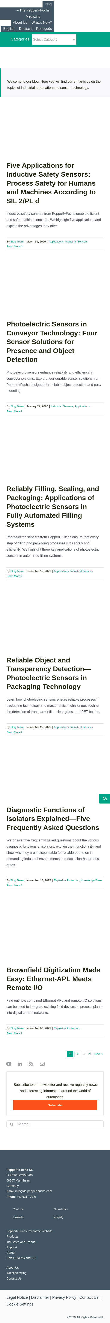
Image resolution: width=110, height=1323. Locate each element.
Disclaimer (40, 1297)
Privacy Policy (64, 1297)
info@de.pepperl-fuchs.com (33, 1191)
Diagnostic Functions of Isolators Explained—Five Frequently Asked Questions (52, 818)
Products (12, 1236)
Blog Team (17, 241)
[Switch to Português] (44, 29)
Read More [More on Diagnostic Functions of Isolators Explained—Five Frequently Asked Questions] (13, 885)
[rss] (30, 1064)
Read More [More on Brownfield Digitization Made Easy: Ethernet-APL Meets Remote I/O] (13, 1033)
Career (11, 1252)
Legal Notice (17, 1297)
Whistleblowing (16, 1273)
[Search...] (55, 1124)
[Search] (11, 1124)
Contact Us (13, 1278)
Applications (56, 241)
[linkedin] (18, 1064)
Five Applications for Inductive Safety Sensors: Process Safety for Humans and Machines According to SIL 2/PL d (51, 183)
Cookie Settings (19, 1304)
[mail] (41, 1064)
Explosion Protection (66, 880)
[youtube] (8, 1064)
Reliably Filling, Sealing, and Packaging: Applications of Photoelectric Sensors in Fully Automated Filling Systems (52, 506)
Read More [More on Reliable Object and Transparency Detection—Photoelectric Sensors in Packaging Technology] (13, 732)
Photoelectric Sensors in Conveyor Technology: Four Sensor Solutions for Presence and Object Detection (51, 341)
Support (11, 1247)
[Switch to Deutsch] (25, 29)
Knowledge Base (91, 880)
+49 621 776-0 (26, 1196)
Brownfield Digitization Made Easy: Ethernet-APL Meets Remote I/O (53, 978)
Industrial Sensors (76, 241)
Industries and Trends (20, 1242)
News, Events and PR (21, 1258)
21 (89, 1054)
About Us (12, 1267)
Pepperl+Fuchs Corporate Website (29, 1231)
